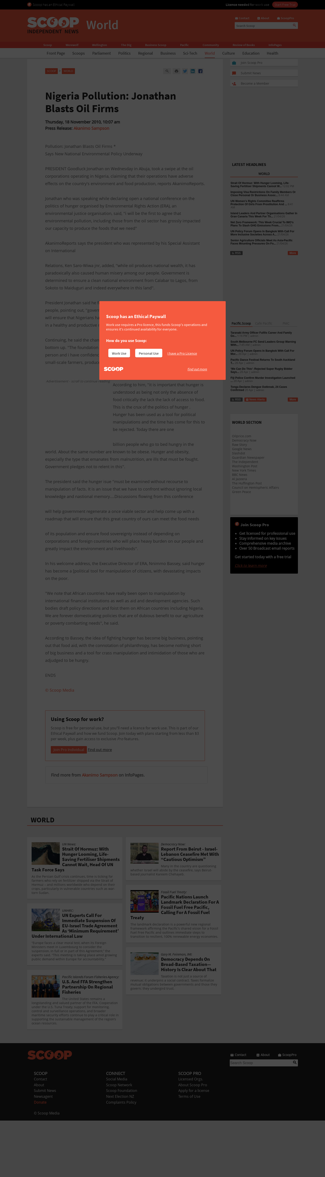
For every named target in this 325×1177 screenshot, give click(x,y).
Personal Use (149, 353)
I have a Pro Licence (182, 353)
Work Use (119, 353)
